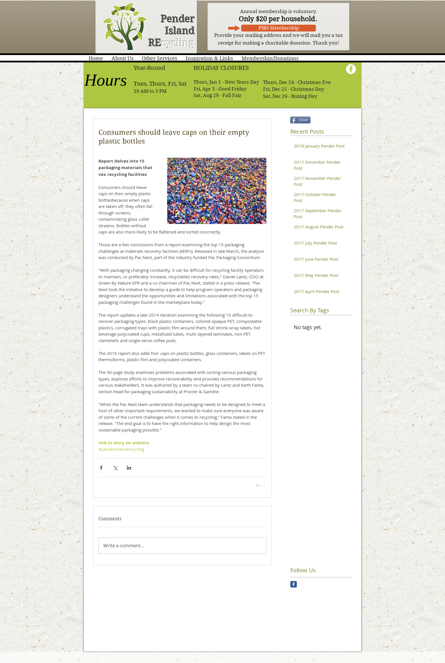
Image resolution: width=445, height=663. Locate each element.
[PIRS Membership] (278, 28)
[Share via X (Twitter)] (115, 467)
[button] (122, 58)
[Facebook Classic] (293, 584)
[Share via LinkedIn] (129, 467)
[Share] (300, 120)
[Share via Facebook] (101, 467)
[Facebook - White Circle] (351, 69)
